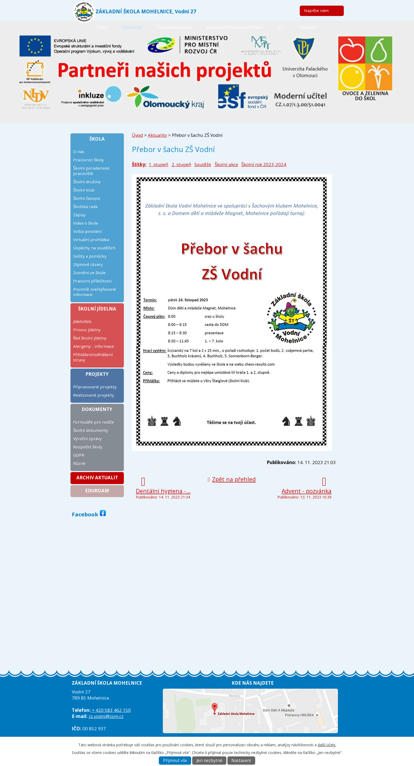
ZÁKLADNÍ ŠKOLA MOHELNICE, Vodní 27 (146, 11)
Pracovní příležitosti (92, 281)
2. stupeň (181, 164)
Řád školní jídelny (90, 338)
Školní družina (86, 181)
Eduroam (97, 491)
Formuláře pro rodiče (93, 422)
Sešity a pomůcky (90, 256)
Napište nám (316, 10)
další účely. (327, 744)
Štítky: (139, 164)
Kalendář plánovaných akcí (234, 27)
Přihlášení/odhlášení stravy (93, 357)
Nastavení (241, 760)
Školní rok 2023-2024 (263, 164)
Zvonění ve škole (89, 272)
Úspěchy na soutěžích (94, 247)
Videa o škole (85, 223)
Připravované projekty (95, 386)
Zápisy (79, 214)
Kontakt (308, 27)
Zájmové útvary (88, 264)
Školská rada (85, 206)
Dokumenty (97, 409)
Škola (97, 139)
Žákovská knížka (174, 27)
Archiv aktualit (97, 477)
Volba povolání (87, 231)
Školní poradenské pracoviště (91, 170)
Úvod (102, 27)
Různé (79, 463)
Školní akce (226, 164)
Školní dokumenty (90, 430)
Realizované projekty (93, 395)
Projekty (97, 374)
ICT (281, 27)
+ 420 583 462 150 (111, 710)
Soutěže (202, 164)
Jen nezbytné (209, 760)
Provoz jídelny (87, 329)
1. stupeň (158, 164)
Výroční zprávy (87, 438)
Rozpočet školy (87, 446)
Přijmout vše (175, 760)
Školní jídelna (97, 309)
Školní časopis (86, 198)
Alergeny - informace (93, 346)
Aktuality (132, 27)
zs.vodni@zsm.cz (106, 716)
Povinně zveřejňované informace (94, 291)
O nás (78, 151)
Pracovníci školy (88, 159)
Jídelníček (82, 321)
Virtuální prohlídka (91, 239)
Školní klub (83, 190)
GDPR (78, 455)
